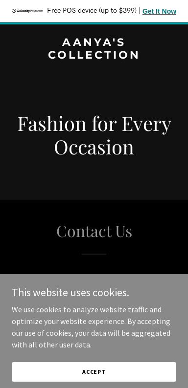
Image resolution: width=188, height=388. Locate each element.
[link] (94, 56)
